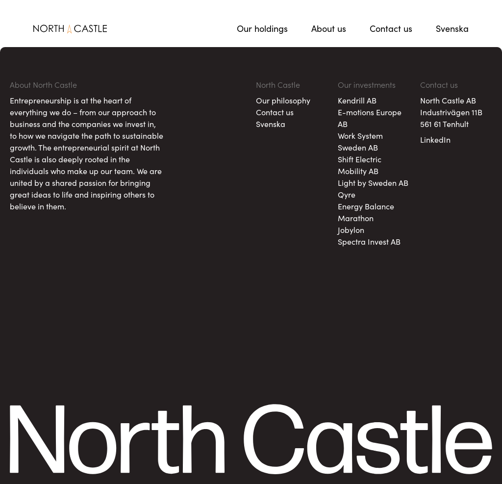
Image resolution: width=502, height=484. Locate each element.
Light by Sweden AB (373, 182)
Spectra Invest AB (369, 241)
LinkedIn (435, 139)
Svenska (452, 28)
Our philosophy (283, 100)
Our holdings (262, 28)
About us (328, 28)
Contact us (391, 28)
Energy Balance (366, 206)
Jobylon (351, 229)
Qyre (346, 194)
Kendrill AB (357, 100)
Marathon (356, 217)
